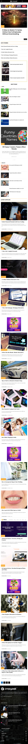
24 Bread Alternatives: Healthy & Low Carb (16, 188)
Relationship (4, 349)
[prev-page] (13, 159)
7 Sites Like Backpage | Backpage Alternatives (9, 55)
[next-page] (14, 159)
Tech (2, 26)
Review (3, 565)
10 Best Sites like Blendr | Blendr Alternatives (13, 352)
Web (2, 248)
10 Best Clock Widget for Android (14, 96)
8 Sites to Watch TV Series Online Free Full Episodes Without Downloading (12, 32)
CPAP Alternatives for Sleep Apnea (15, 191)
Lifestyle (3, 479)
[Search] (25, 39)
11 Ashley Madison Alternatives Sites (7, 52)
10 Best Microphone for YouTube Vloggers (12, 642)
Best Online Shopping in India (9, 437)
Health (3, 507)
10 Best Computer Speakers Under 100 (17, 77)
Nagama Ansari (4, 257)
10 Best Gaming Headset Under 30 (16, 64)
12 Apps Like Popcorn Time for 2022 (15, 104)
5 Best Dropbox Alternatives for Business (11, 614)
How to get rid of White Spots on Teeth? (15, 165)
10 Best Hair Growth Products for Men (15, 180)
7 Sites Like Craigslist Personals (7, 49)
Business (3, 611)
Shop (2, 406)
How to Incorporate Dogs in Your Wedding (12, 482)
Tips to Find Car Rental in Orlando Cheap (12, 380)
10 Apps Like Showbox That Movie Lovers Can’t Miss (18, 112)
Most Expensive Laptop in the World (10, 409)
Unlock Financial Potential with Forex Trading (9, 46)
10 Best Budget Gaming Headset (16, 71)
